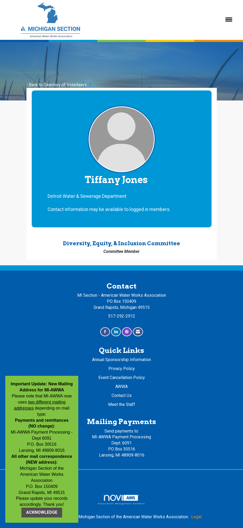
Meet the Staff (121, 404)
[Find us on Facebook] (105, 332)
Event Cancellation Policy (121, 377)
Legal (196, 516)
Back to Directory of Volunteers (56, 84)
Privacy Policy (121, 368)
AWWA (121, 386)
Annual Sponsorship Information (121, 359)
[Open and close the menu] (167, 20)
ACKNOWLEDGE (41, 512)
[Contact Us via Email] (138, 332)
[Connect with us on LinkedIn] (116, 332)
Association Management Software (121, 500)
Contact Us (122, 395)
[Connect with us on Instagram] (127, 332)
